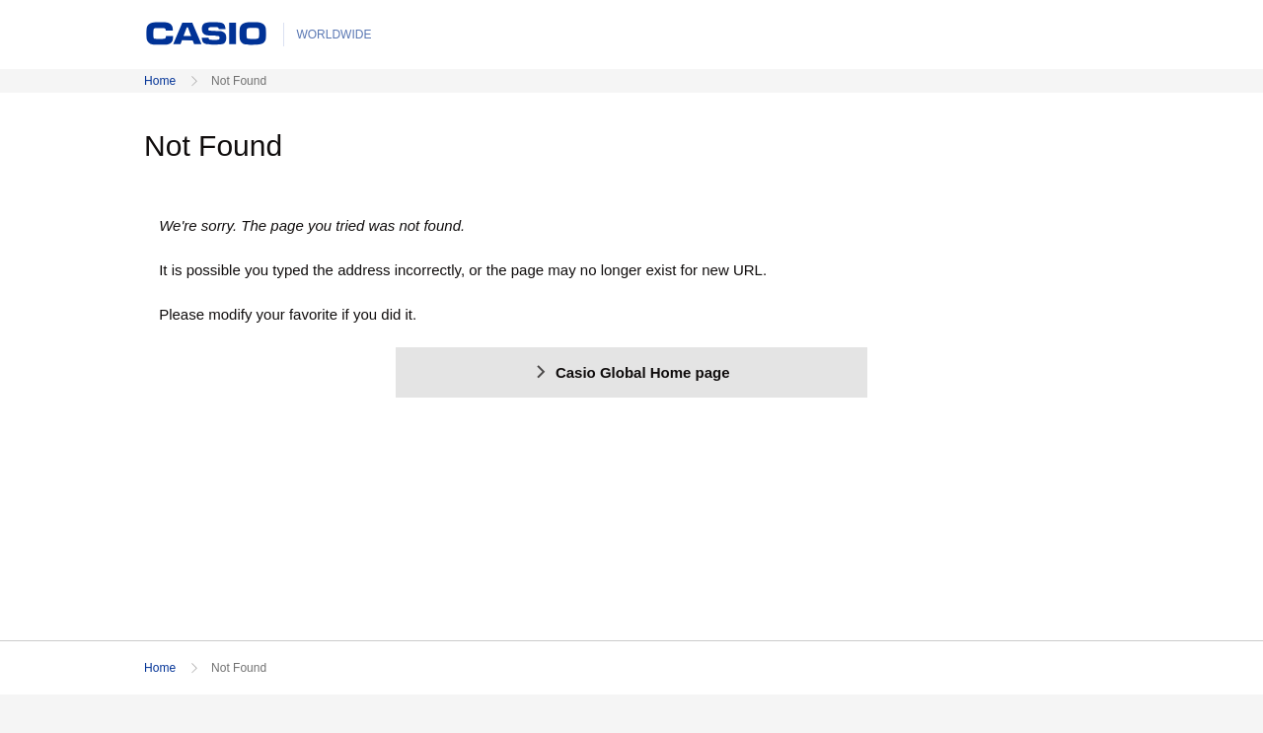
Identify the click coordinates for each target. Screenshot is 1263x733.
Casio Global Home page (631, 372)
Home (160, 81)
